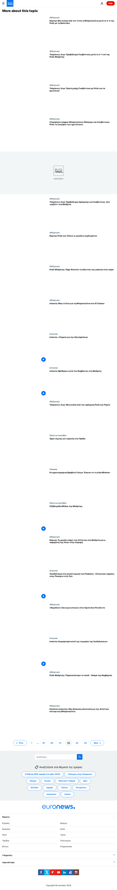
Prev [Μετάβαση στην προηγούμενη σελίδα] (21, 743)
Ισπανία (54, 334)
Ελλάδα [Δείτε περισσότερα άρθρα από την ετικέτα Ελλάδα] (34, 787)
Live (111, 3)
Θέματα (5, 817)
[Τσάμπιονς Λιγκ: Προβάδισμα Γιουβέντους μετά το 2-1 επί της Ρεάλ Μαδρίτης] (82, 67)
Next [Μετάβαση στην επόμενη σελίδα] (96, 743)
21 (60, 743)
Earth (62, 829)
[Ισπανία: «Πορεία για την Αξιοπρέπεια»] (82, 349)
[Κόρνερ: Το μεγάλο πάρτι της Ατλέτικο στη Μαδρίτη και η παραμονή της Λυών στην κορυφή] (82, 552)
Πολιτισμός (65, 840)
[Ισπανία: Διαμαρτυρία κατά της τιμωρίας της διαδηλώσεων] (82, 654)
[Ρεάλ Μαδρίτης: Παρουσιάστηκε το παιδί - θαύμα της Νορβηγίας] (82, 687)
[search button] (79, 757)
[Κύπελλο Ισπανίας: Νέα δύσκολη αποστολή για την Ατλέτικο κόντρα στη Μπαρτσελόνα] (82, 721)
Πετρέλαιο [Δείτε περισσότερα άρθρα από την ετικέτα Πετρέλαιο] (81, 787)
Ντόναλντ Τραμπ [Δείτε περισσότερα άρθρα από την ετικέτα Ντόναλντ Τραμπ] (67, 781)
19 (43, 743)
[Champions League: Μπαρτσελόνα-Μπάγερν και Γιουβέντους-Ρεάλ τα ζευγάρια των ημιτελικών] (82, 134)
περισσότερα (8, 862)
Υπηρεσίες (7, 855)
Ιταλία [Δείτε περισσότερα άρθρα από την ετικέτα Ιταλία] (67, 794)
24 (85, 743)
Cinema (53, 469)
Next (4, 835)
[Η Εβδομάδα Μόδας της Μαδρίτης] (82, 518)
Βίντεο (5, 846)
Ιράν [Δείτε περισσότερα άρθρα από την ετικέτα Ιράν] (85, 781)
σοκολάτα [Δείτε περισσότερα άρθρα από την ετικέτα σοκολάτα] (51, 794)
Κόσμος (63, 823)
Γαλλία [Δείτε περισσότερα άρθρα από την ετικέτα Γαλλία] (64, 787)
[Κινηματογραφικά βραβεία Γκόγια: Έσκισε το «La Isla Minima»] (82, 485)
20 (51, 743)
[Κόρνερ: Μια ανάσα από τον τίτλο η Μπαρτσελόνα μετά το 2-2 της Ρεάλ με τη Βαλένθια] (82, 33)
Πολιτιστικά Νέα (58, 435)
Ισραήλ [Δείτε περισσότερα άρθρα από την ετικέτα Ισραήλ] (49, 787)
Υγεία (62, 835)
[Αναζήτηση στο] (58, 757)
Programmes (66, 846)
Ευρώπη (5, 823)
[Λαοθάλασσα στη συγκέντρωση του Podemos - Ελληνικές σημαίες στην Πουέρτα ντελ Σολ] (82, 586)
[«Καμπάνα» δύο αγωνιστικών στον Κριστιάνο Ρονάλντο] (82, 620)
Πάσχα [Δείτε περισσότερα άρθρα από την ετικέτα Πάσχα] (33, 781)
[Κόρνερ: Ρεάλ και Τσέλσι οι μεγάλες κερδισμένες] (82, 248)
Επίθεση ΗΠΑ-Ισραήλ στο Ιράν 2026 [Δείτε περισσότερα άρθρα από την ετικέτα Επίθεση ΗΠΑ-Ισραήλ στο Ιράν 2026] (42, 774)
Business (6, 829)
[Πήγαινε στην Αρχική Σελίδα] (10, 3)
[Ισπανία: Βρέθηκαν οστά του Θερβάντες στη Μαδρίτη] (82, 383)
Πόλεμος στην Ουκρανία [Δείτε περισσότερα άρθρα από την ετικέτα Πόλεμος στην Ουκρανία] (80, 774)
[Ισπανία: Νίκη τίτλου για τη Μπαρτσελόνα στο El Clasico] (82, 316)
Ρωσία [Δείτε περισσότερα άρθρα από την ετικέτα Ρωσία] (47, 781)
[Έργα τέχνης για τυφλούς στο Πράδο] (82, 451)
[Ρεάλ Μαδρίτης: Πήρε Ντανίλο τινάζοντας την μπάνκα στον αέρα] (82, 282)
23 (77, 743)
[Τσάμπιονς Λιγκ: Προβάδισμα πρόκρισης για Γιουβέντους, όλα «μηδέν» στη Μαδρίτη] (82, 214)
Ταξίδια (5, 840)
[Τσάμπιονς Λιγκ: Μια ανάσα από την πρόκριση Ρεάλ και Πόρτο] (82, 417)
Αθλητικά (55, 17)
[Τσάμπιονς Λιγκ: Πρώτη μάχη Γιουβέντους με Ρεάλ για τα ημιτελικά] (82, 100)
